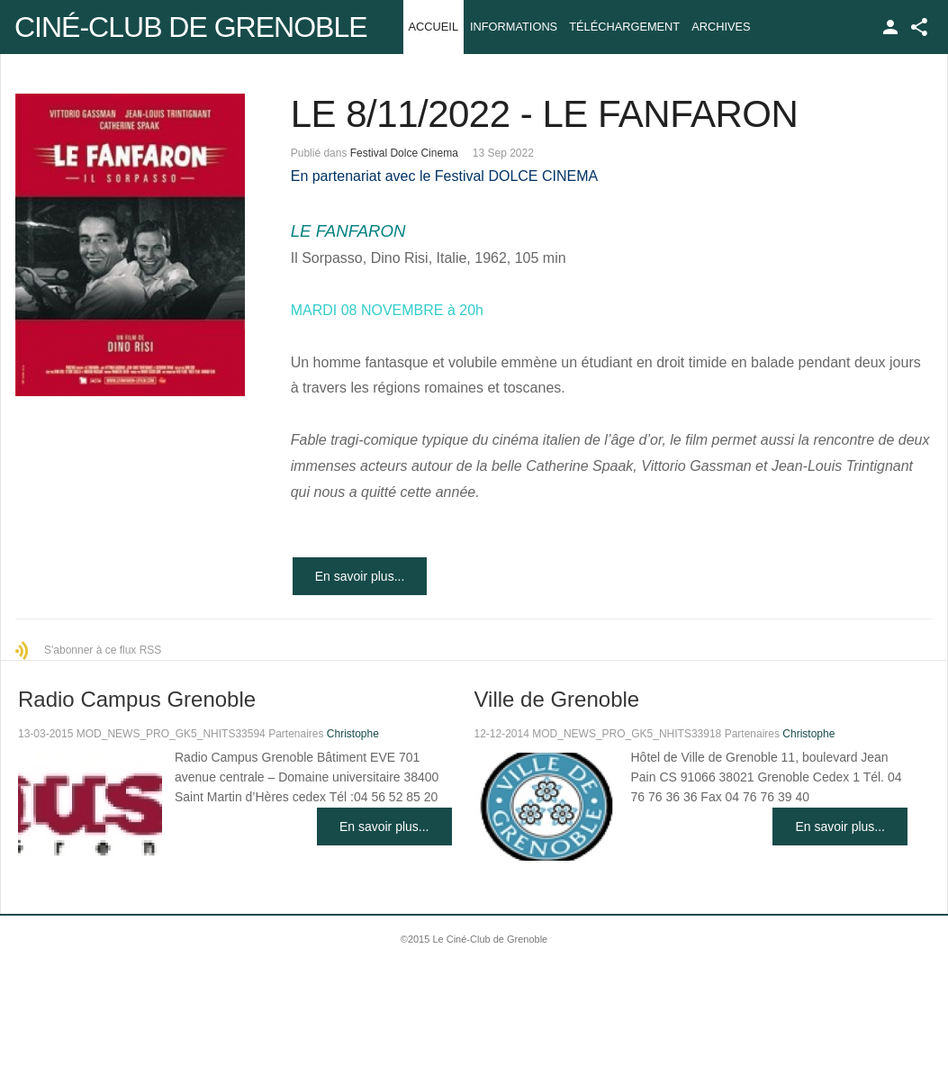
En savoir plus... (360, 576)
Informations (513, 26)
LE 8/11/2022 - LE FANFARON (545, 114)
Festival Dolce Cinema (404, 153)
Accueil (433, 26)
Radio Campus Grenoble (137, 699)
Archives (720, 26)
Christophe (353, 733)
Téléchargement (624, 26)
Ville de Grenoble (557, 699)
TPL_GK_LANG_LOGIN (890, 27)
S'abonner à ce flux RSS (102, 650)
